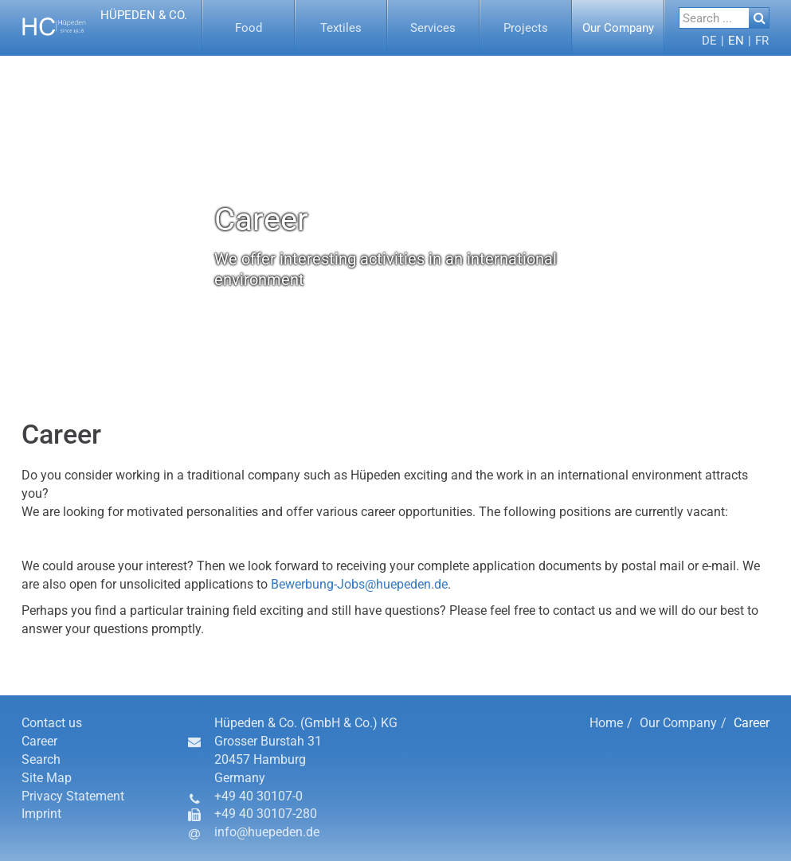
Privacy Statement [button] (73, 796)
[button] (106, 28)
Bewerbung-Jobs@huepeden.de (359, 584)
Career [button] (39, 741)
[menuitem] (248, 28)
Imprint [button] (41, 813)
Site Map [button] (47, 777)
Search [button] (41, 759)
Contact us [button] (52, 722)
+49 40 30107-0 (258, 796)
